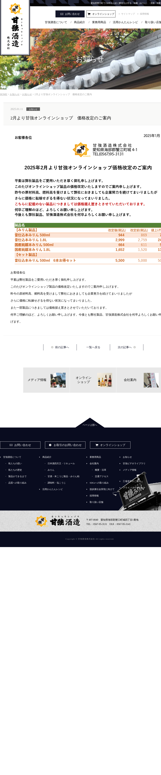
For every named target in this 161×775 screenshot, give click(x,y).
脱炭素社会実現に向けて (102, 489)
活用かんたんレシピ (125, 22)
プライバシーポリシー (134, 487)
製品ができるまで (17, 476)
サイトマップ (128, 14)
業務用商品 (99, 22)
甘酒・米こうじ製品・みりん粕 (63, 476)
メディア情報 (129, 470)
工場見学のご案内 (132, 481)
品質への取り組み (17, 482)
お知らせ (127, 457)
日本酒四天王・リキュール (61, 463)
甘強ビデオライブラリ (134, 463)
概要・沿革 (100, 470)
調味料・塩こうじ (57, 482)
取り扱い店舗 (96, 502)
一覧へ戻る (93, 347)
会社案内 (94, 463)
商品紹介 (79, 22)
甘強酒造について (56, 22)
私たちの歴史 (15, 470)
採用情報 (144, 14)
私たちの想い (15, 463)
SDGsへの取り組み (99, 482)
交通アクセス (101, 476)
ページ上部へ (90, 425)
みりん (51, 470)
